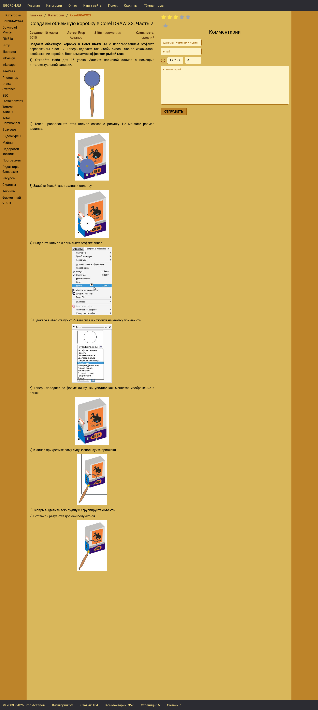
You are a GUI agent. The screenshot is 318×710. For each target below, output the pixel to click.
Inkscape (8, 65)
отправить (173, 111)
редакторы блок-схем (10, 169)
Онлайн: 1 (174, 705)
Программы (11, 160)
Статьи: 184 (89, 705)
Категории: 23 (62, 705)
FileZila (7, 39)
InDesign (8, 58)
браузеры (9, 130)
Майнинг (9, 142)
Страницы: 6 (150, 705)
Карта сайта (92, 5)
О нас (73, 5)
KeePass (8, 71)
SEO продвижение (12, 98)
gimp (6, 45)
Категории (54, 5)
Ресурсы (8, 178)
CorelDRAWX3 (12, 21)
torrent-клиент (8, 109)
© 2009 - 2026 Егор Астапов (24, 705)
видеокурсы (11, 136)
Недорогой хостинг (10, 151)
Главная (33, 5)
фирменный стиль (11, 200)
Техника (8, 191)
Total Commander (11, 120)
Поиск (113, 5)
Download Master (9, 30)
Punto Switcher (8, 86)
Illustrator (9, 52)
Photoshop (10, 78)
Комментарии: (119, 705)
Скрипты (131, 5)
